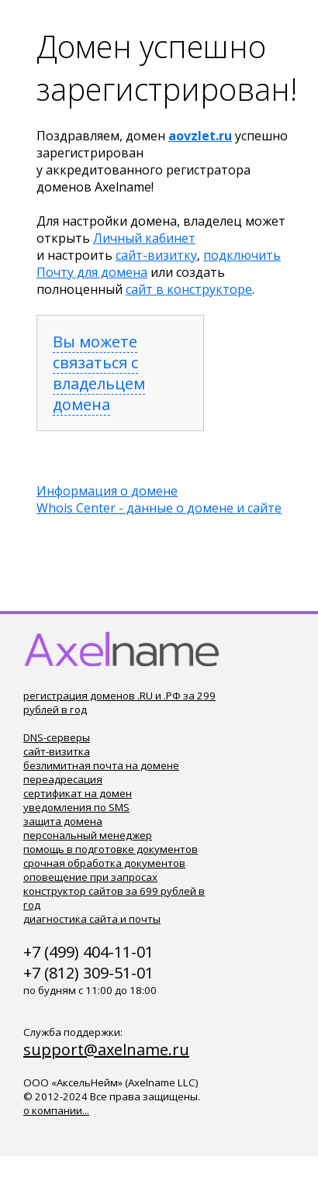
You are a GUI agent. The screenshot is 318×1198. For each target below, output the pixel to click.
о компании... (56, 1110)
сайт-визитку (156, 255)
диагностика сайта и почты (92, 919)
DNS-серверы (56, 737)
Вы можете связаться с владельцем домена (99, 373)
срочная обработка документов (104, 863)
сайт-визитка (56, 751)
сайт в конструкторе (189, 289)
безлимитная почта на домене (101, 765)
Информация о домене (107, 490)
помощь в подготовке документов (110, 849)
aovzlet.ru (200, 135)
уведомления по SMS (76, 807)
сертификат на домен (77, 793)
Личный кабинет (144, 238)
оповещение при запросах (90, 877)
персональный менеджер (87, 835)
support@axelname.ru (106, 1049)
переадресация (62, 779)
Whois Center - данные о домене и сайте (159, 507)
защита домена (62, 821)
